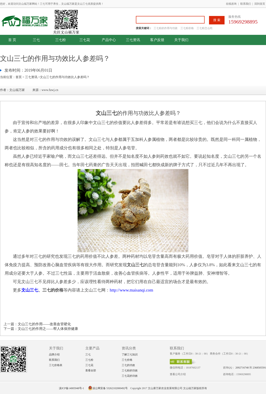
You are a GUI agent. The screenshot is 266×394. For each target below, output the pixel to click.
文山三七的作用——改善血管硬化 (44, 324)
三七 (36, 40)
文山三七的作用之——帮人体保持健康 (48, 329)
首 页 (12, 40)
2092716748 (242, 367)
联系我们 (245, 3)
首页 (19, 77)
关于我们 (181, 40)
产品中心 (109, 40)
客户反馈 (157, 40)
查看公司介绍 (178, 374)
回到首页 (259, 3)
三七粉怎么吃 (205, 28)
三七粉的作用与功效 (166, 28)
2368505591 (259, 367)
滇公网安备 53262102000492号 (108, 388)
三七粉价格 (187, 28)
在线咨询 (231, 3)
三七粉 (60, 40)
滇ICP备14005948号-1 (71, 388)
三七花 (84, 40)
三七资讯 (133, 40)
